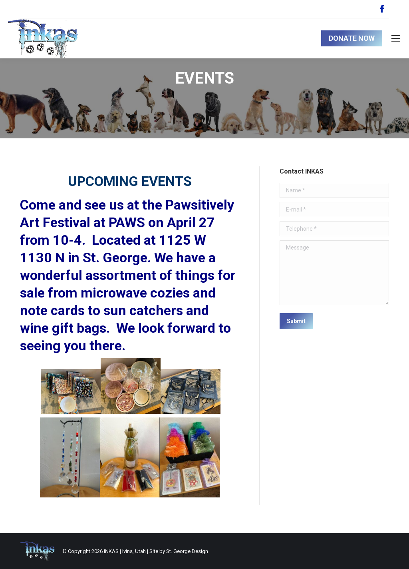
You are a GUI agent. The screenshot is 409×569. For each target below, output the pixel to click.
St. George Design (187, 551)
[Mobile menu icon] (396, 38)
